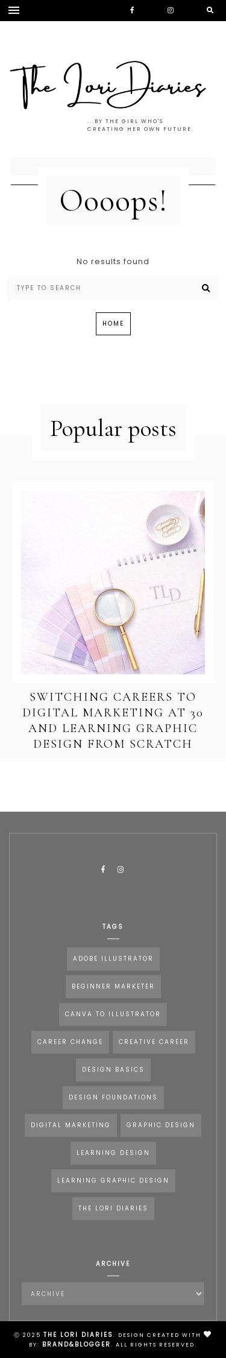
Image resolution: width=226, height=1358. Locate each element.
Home (113, 323)
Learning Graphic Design (113, 1190)
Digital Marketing (71, 1135)
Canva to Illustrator (113, 1024)
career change (70, 1051)
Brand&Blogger (76, 1344)
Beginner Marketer (113, 996)
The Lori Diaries (78, 1334)
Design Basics (113, 1079)
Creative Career (154, 1051)
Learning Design (113, 1162)
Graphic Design (161, 1135)
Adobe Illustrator (113, 968)
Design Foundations (113, 1107)
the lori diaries (113, 1218)
